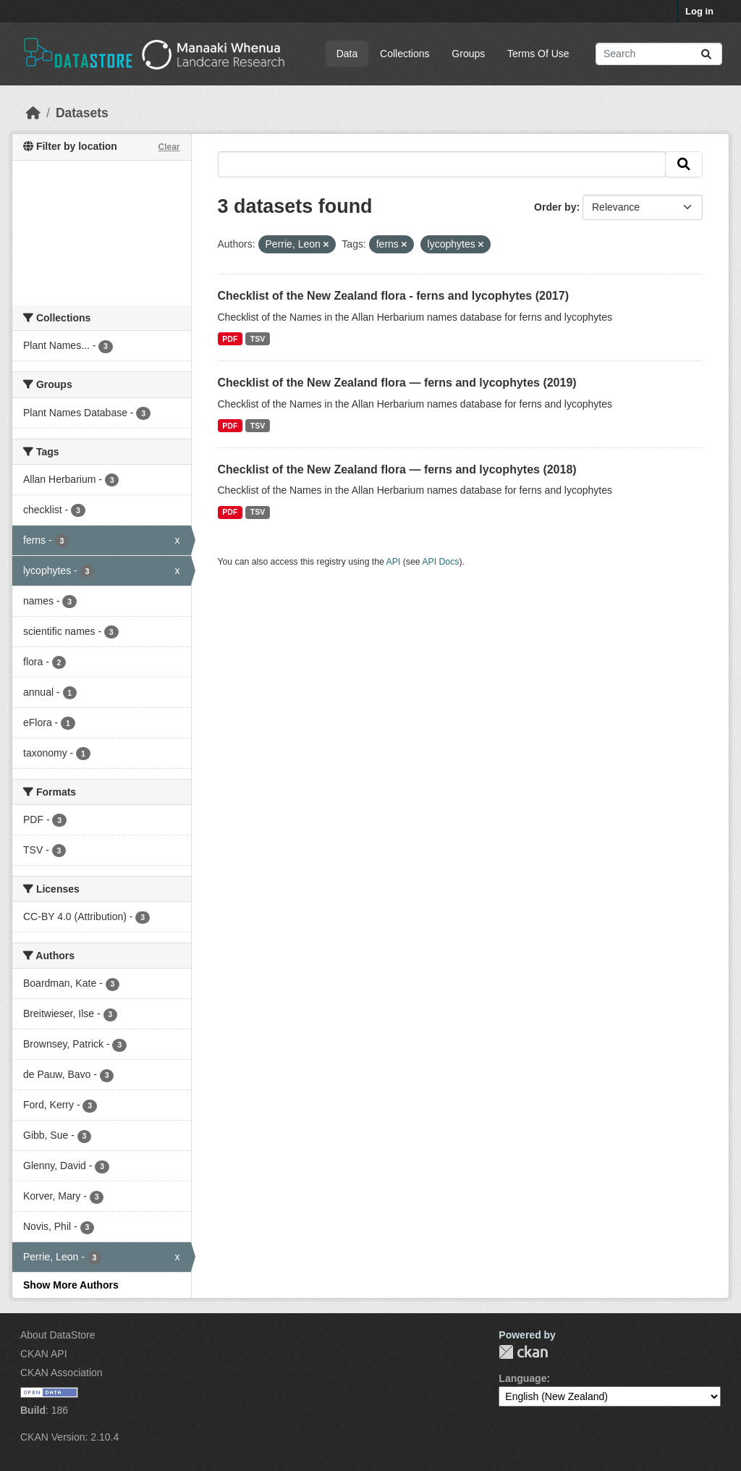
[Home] (33, 113)
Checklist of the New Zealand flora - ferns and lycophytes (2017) (393, 296)
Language (522, 1378)
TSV (257, 338)
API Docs (440, 562)
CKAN (523, 1352)
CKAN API (43, 1354)
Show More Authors (71, 1285)
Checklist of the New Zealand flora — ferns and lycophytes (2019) (397, 382)
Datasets (82, 113)
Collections (404, 53)
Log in (699, 11)
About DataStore (58, 1335)
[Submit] (706, 54)
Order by (555, 207)
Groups (468, 53)
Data (347, 53)
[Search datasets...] (659, 54)
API (393, 562)
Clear (168, 147)
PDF (229, 338)
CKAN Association (61, 1372)
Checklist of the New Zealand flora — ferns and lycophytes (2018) (397, 469)
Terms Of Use (538, 53)
